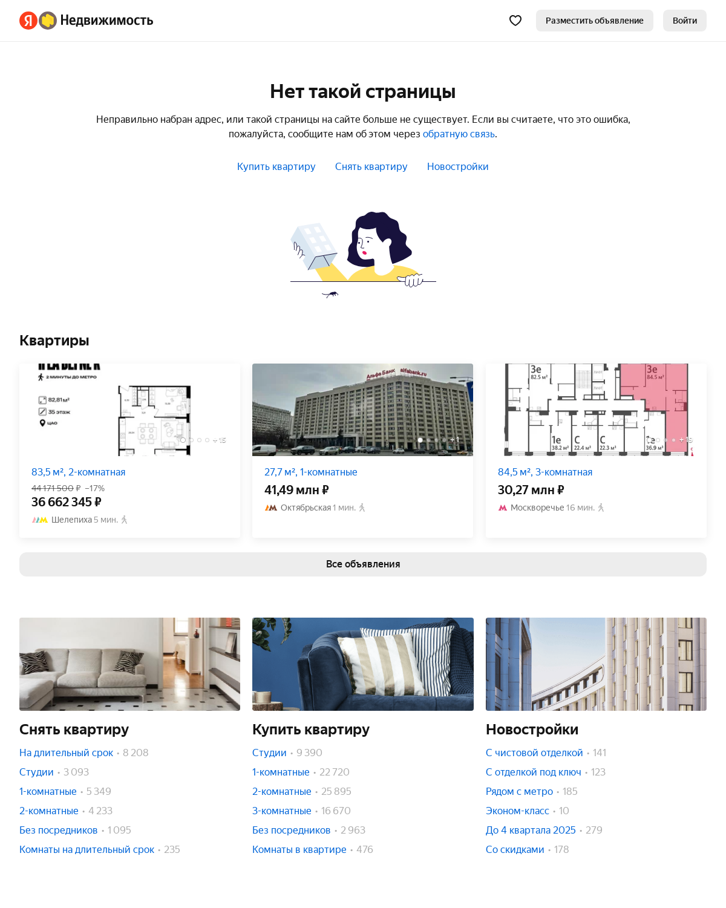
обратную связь (459, 134)
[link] (685, 20)
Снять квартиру (371, 166)
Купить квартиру (276, 166)
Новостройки (458, 166)
